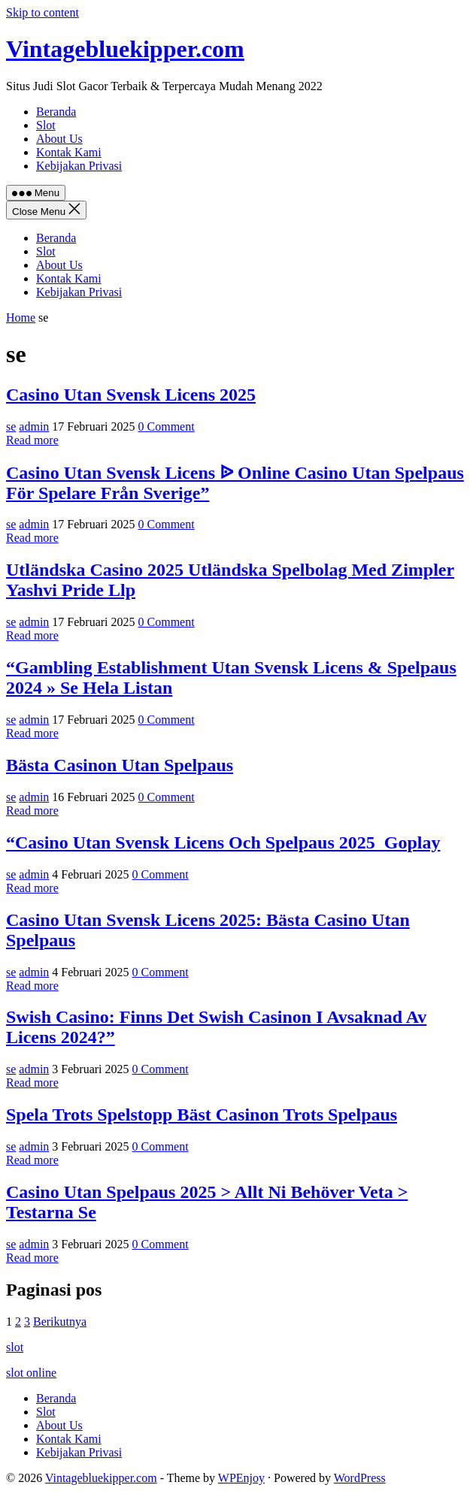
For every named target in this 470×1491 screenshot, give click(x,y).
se (11, 426)
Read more (32, 440)
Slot (46, 251)
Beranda (56, 237)
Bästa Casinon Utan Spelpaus (119, 765)
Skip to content (42, 12)
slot (14, 1347)
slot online (31, 1372)
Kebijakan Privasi (79, 292)
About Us (59, 265)
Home (20, 317)
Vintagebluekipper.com (125, 48)
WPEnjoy (241, 1477)
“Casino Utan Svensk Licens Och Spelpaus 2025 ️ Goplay (223, 842)
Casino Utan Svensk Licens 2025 (131, 394)
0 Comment (166, 426)
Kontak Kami (69, 278)
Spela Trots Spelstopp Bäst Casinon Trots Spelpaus (201, 1114)
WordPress (360, 1477)
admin (34, 426)
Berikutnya (59, 1321)
